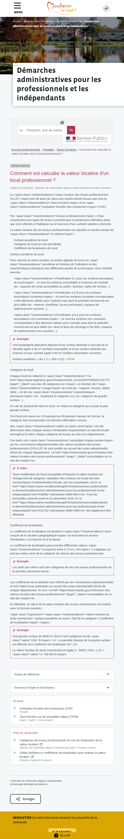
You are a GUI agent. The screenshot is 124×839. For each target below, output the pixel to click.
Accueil (17, 21)
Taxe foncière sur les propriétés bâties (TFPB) (49, 716)
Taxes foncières (66, 149)
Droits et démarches (69, 21)
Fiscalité (48, 149)
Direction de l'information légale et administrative (37, 781)
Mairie (28, 21)
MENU (18, 9)
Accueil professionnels (26, 149)
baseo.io (43, 784)
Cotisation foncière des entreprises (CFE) (46, 708)
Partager (25, 799)
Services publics (44, 21)
